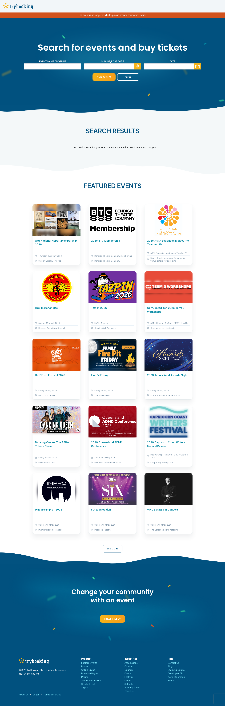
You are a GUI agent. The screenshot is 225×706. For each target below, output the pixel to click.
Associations (131, 662)
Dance (128, 673)
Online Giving (88, 670)
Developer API (175, 673)
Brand (171, 680)
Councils (129, 670)
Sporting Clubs (132, 687)
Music (128, 680)
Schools (129, 684)
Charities (129, 666)
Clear (124, 77)
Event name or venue (52, 61)
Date (172, 61)
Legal (36, 694)
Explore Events (89, 662)
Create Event (112, 618)
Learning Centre (176, 670)
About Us (23, 694)
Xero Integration (176, 677)
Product (85, 666)
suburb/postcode (112, 61)
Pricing (84, 677)
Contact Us (173, 662)
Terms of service (52, 694)
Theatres (129, 691)
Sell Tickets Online (91, 680)
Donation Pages (89, 673)
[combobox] (112, 66)
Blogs (171, 666)
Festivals (129, 677)
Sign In (84, 687)
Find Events (100, 77)
